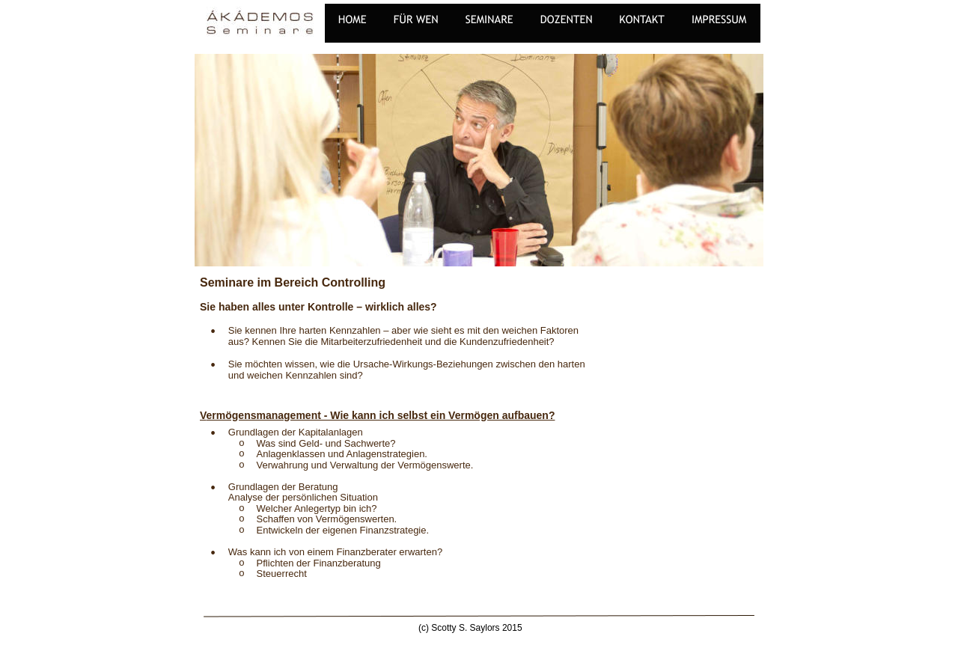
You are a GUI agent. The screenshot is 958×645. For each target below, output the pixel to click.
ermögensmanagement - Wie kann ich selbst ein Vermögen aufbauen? (381, 415)
